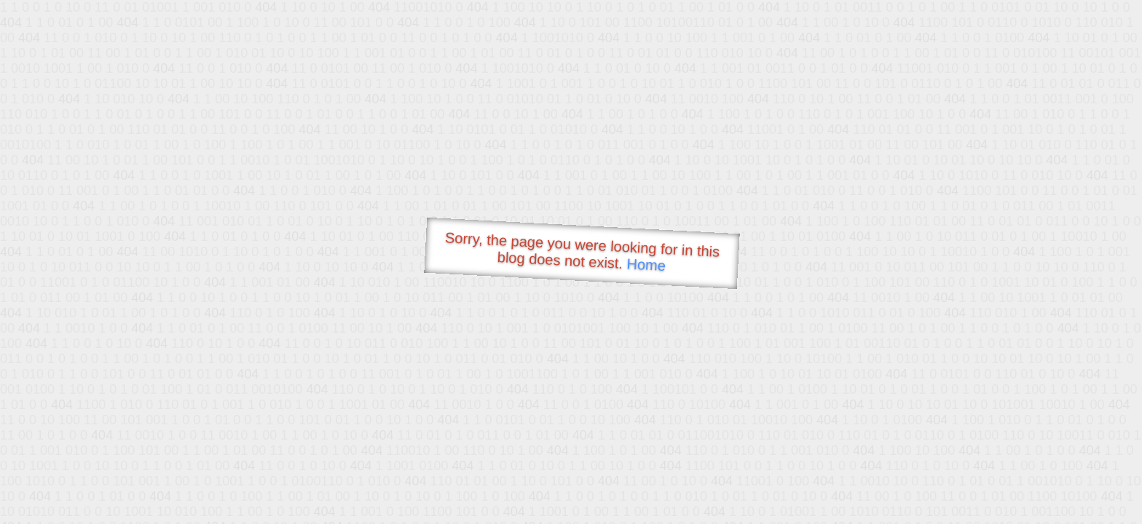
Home (646, 264)
